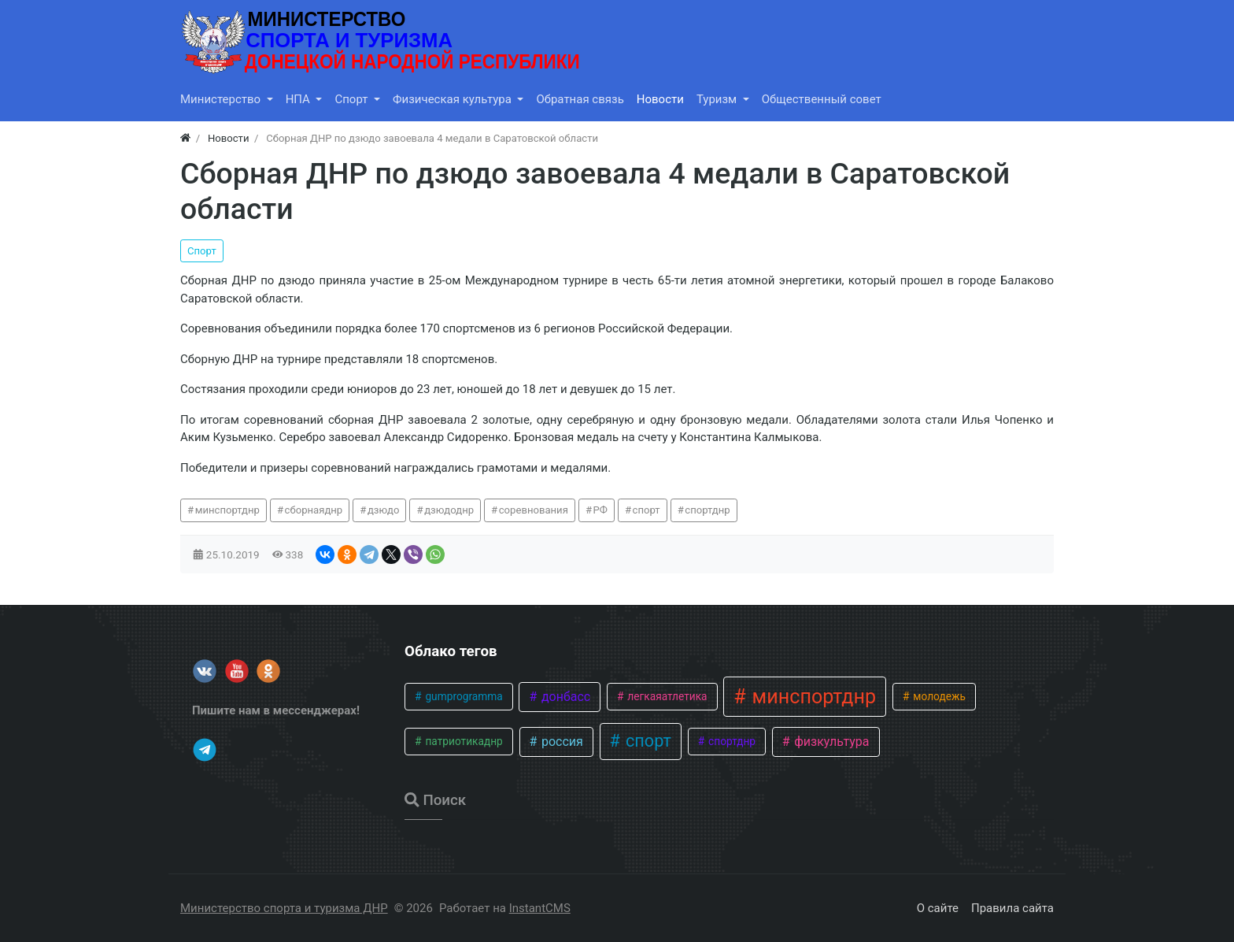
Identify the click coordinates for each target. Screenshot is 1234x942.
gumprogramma (463, 696)
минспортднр (227, 510)
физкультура (830, 741)
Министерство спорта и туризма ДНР (284, 908)
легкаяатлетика (666, 696)
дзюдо (384, 510)
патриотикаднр (463, 741)
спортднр (707, 510)
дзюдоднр (449, 510)
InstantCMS (540, 908)
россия (560, 741)
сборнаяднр (314, 510)
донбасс (564, 696)
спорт (646, 510)
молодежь (938, 696)
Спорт (201, 251)
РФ (600, 510)
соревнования (533, 510)
